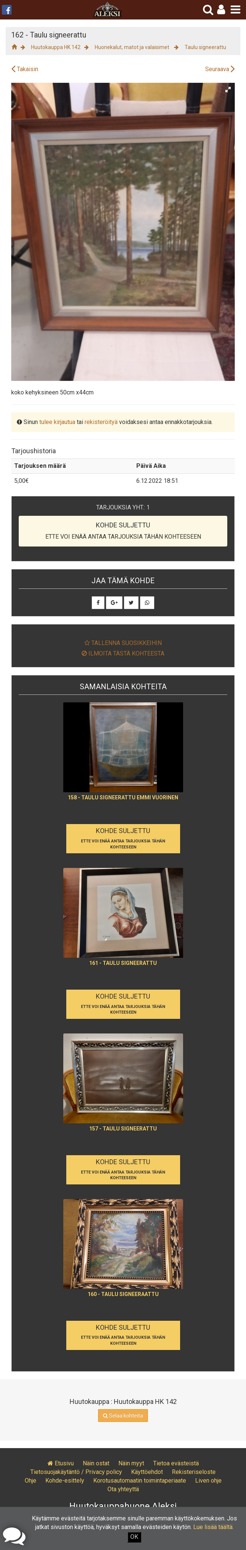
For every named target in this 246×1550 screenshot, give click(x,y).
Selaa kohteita (123, 1416)
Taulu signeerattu (205, 47)
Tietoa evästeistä (176, 1463)
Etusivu (61, 1463)
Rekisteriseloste (194, 1471)
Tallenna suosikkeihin (123, 643)
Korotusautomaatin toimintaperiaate (139, 1480)
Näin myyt (131, 1463)
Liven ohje (208, 1480)
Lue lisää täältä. (213, 1527)
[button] (221, 9)
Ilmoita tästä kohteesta (123, 653)
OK (134, 1536)
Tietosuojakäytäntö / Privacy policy (76, 1471)
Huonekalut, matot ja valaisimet (132, 47)
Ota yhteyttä (123, 1489)
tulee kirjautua (57, 422)
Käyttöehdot (147, 1471)
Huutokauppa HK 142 (56, 47)
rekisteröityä (101, 422)
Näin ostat (96, 1463)
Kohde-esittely (64, 1480)
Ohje (30, 1480)
